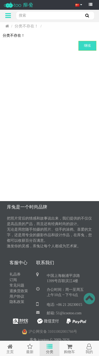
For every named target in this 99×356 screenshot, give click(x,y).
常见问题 (17, 285)
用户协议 (17, 296)
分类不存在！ (26, 26)
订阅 (13, 280)
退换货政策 (19, 291)
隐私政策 (17, 302)
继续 (87, 46)
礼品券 (15, 274)
